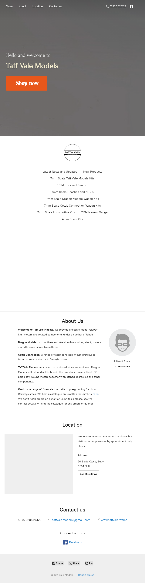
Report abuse (86, 575)
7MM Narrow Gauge (94, 212)
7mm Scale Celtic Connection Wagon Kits (72, 205)
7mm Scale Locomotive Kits (56, 212)
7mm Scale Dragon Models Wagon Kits (72, 199)
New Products (92, 171)
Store (9, 6)
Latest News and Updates (60, 171)
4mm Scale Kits (72, 219)
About (22, 6)
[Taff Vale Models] (72, 152)
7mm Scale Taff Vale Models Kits (72, 178)
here (95, 394)
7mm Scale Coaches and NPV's (73, 192)
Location (37, 6)
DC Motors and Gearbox (72, 185)
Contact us (55, 6)
